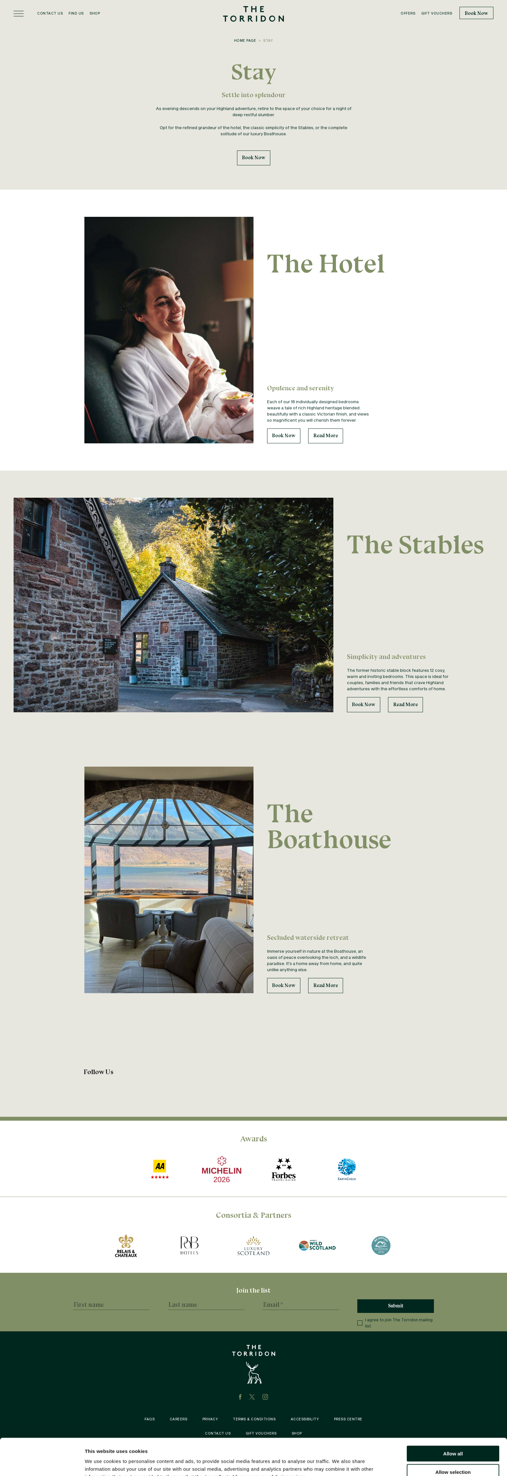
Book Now (476, 13)
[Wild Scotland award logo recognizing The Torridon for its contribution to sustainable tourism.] (317, 1246)
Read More (325, 435)
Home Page (245, 40)
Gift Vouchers (436, 13)
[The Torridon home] (253, 13)
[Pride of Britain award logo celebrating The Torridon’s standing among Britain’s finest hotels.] (189, 1246)
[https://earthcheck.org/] (347, 1169)
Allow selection (452, 1437)
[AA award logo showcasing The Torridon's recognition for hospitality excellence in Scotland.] (159, 1169)
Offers (408, 13)
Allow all (453, 1419)
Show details (339, 1463)
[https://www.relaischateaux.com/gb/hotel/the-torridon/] (125, 1246)
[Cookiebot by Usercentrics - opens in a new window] (42, 1463)
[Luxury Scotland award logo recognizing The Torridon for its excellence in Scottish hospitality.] (253, 1246)
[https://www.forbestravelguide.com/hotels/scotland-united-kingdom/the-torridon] (283, 1169)
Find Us (76, 13)
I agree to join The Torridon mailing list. (395, 1322)
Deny (453, 1455)
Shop (95, 13)
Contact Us (50, 13)
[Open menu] (19, 13)
